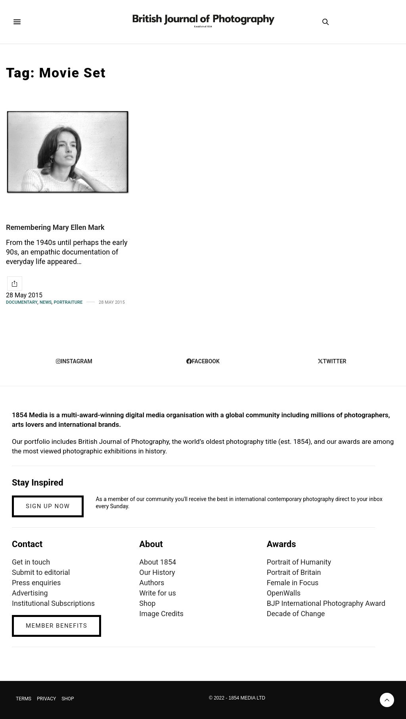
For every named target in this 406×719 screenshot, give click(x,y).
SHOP (67, 699)
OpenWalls (284, 593)
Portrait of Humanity (299, 562)
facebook (203, 361)
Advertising (30, 593)
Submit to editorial (41, 572)
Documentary (22, 302)
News (46, 302)
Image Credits (161, 613)
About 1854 (157, 562)
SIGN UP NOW (48, 506)
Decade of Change (296, 613)
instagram (74, 361)
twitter (332, 361)
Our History (157, 572)
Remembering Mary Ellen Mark (55, 227)
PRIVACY (46, 699)
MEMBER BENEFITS (56, 625)
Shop (147, 603)
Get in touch (31, 562)
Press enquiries (36, 582)
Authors (151, 582)
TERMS (23, 699)
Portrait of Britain (294, 572)
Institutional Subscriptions (53, 603)
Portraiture (68, 302)
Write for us (157, 593)
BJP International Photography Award (326, 603)
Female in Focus (293, 582)
